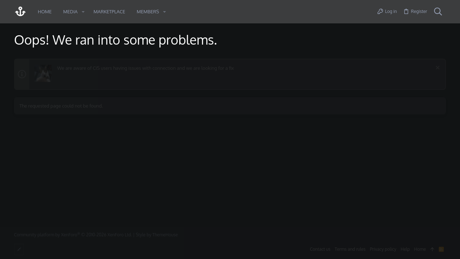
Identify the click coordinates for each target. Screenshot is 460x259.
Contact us (320, 249)
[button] (83, 12)
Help (405, 249)
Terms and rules (350, 249)
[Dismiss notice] (437, 68)
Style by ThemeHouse (157, 234)
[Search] (438, 11)
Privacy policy (383, 249)
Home (420, 249)
